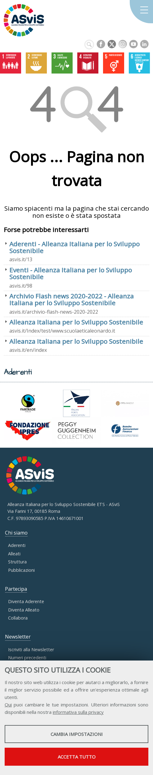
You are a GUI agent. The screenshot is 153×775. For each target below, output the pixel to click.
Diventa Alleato (23, 610)
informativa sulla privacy (78, 712)
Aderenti (16, 545)
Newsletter (18, 636)
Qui (8, 704)
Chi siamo (16, 532)
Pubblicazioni (21, 570)
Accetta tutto (77, 757)
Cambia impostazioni (77, 734)
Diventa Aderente (26, 601)
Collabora (18, 618)
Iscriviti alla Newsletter (31, 649)
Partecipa (16, 588)
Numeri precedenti (27, 658)
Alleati (14, 554)
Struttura (17, 562)
